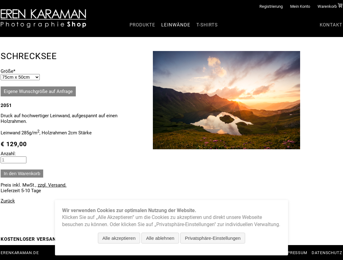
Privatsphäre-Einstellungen (212, 238)
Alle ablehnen (160, 238)
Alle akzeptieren (119, 238)
